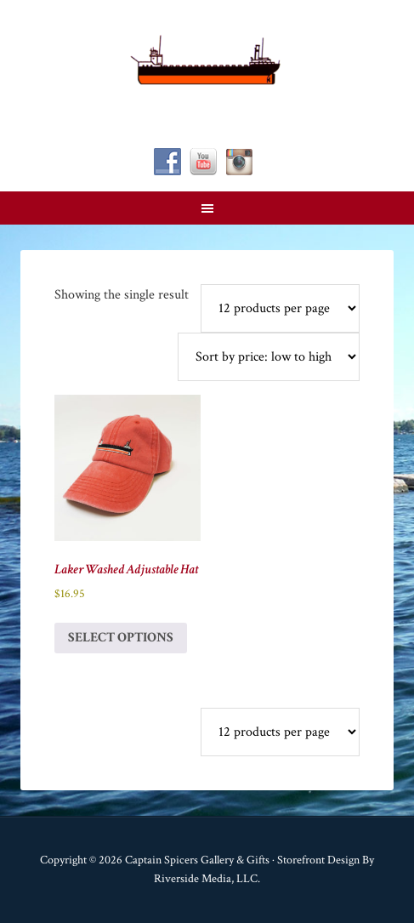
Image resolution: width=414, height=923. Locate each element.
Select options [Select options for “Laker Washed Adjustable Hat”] (120, 638)
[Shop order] (269, 357)
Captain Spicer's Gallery (206, 59)
